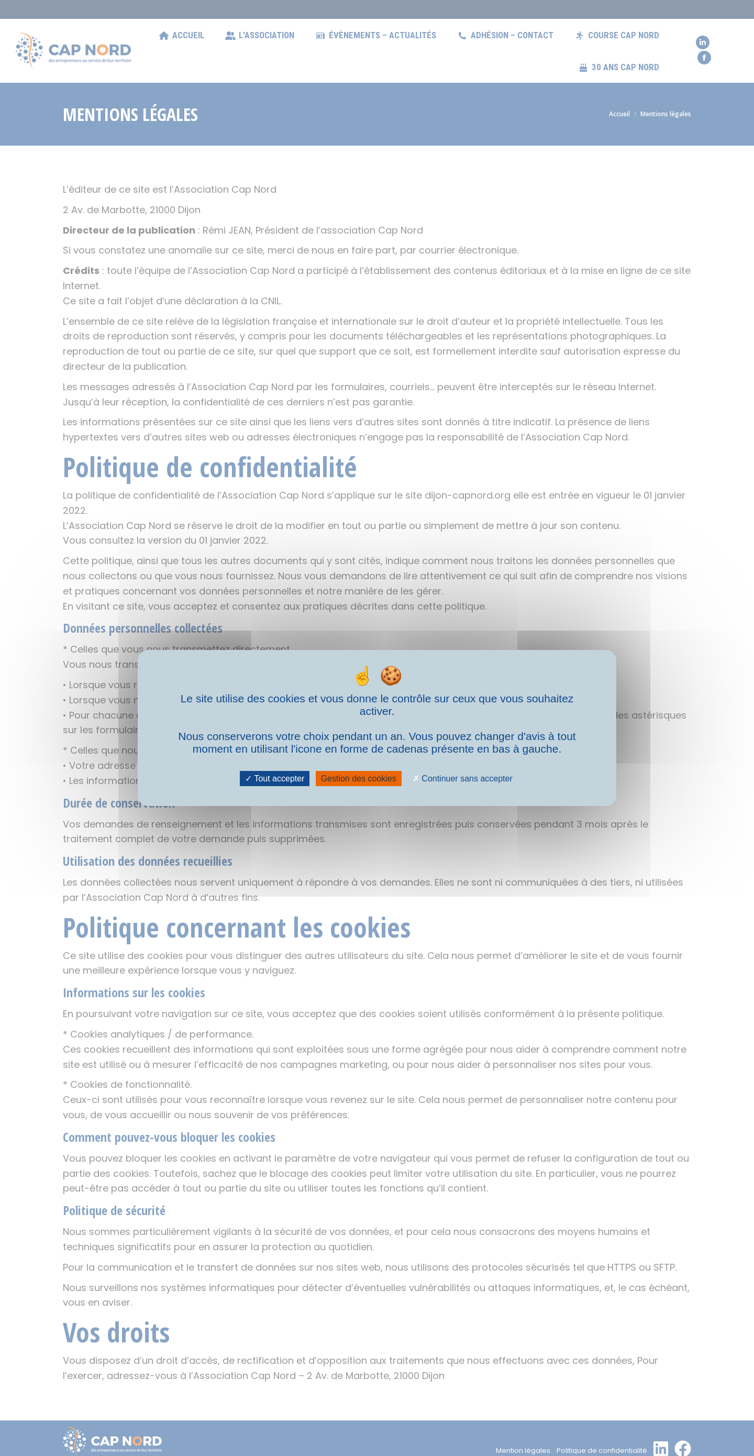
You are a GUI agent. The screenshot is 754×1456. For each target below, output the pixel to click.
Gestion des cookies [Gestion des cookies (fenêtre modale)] (358, 778)
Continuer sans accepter (463, 778)
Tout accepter (274, 778)
